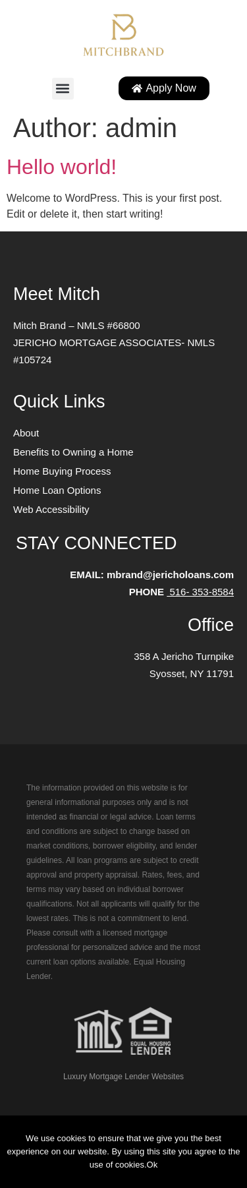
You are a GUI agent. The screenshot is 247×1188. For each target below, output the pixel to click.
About (26, 432)
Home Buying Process (62, 471)
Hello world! (62, 167)
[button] (63, 89)
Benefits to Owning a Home (73, 452)
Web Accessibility (51, 509)
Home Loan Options (57, 490)
